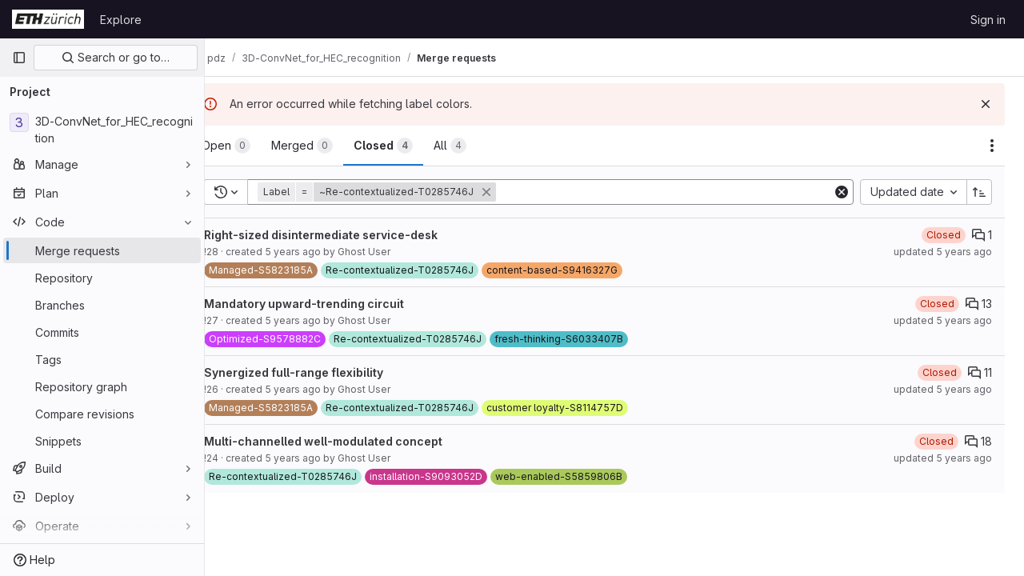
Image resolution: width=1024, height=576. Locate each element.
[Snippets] (102, 441)
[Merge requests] (102, 250)
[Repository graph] (102, 386)
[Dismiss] (985, 104)
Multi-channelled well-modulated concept (356, 441)
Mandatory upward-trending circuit (337, 303)
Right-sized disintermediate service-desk (353, 235)
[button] (411, 192)
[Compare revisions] (102, 413)
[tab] (259, 146)
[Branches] (102, 305)
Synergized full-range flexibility (326, 372)
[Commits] (102, 332)
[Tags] (102, 359)
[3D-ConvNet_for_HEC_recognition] (102, 130)
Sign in (988, 19)
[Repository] (102, 277)
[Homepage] (48, 19)
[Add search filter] (682, 192)
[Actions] (992, 145)
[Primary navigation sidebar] (19, 57)
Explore (121, 19)
